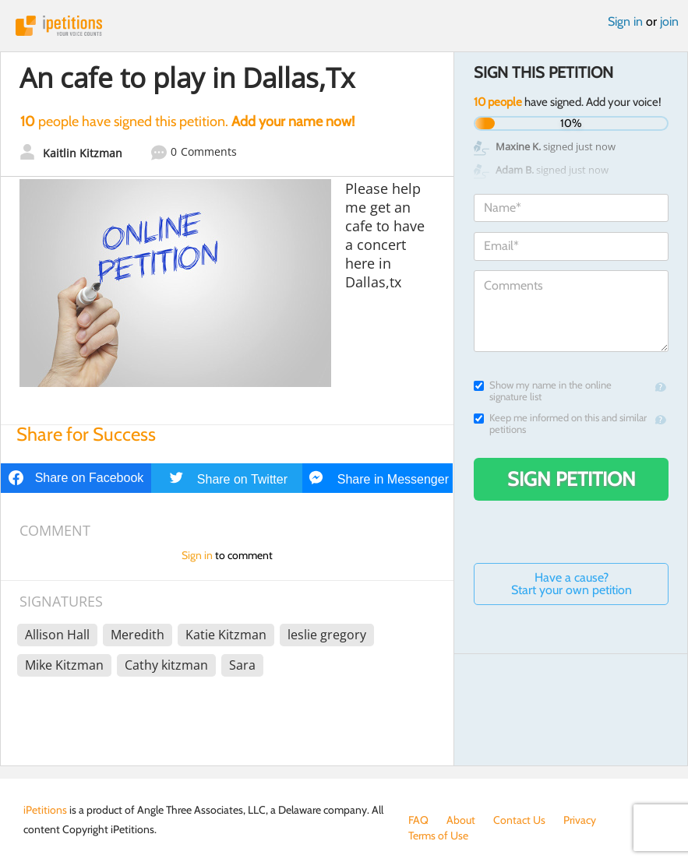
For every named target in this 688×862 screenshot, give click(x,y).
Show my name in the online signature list (543, 391)
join (669, 21)
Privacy (579, 820)
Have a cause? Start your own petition (571, 583)
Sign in (625, 21)
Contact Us (519, 820)
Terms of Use (438, 836)
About (460, 820)
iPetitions (344, 26)
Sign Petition (571, 479)
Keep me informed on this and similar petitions (560, 423)
